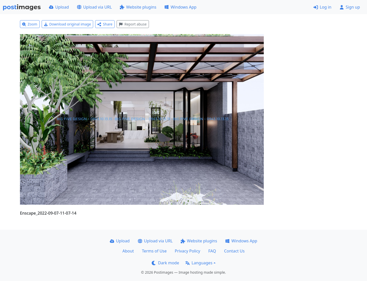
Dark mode (165, 263)
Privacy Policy (187, 251)
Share (104, 24)
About (128, 251)
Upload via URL (94, 7)
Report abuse (132, 24)
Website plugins (138, 7)
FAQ (212, 251)
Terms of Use (154, 251)
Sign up (349, 7)
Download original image (67, 24)
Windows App (180, 7)
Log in (322, 7)
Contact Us (234, 251)
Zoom (29, 24)
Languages (198, 263)
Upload (59, 7)
